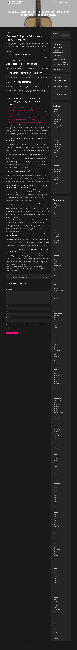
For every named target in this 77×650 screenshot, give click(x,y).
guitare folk (28, 32)
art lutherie (56, 255)
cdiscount (56, 298)
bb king (55, 269)
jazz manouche (57, 456)
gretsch (55, 377)
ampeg (55, 232)
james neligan (57, 449)
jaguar (55, 447)
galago (55, 354)
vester (55, 619)
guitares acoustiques (58, 425)
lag (54, 468)
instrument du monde (58, 445)
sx (54, 590)
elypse (55, 325)
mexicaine (56, 505)
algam (55, 215)
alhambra (56, 217)
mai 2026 (56, 109)
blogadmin (11, 32)
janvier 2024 (56, 167)
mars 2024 (56, 163)
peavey (55, 543)
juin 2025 (56, 131)
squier (55, 578)
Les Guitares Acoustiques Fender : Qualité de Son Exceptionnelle (39, 276)
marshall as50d (57, 483)
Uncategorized (57, 609)
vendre (55, 615)
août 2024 (56, 152)
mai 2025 (56, 134)
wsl (54, 634)
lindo (55, 474)
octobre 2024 (57, 148)
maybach (56, 495)
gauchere (56, 358)
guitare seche (57, 416)
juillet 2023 (56, 179)
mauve (55, 493)
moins (55, 516)
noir (54, 530)
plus (55, 547)
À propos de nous (58, 2)
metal (55, 503)
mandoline (56, 476)
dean (55, 317)
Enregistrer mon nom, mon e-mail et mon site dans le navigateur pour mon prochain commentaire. (26, 325)
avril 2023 (56, 185)
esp (54, 331)
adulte (55, 211)
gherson (55, 360)
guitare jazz (56, 406)
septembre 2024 (57, 150)
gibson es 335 (57, 364)
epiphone (56, 329)
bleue (55, 284)
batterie (55, 267)
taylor (55, 595)
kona (55, 464)
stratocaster (56, 588)
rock (55, 559)
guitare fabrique (57, 398)
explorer (55, 338)
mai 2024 (56, 158)
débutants (33, 266)
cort (55, 304)
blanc (55, 277)
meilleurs (56, 501)
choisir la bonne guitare (18, 266)
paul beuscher (57, 539)
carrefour (56, 294)
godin (55, 371)
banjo (55, 259)
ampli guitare (57, 234)
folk (24, 32)
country (55, 309)
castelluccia (56, 296)
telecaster (56, 597)
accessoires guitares (58, 205)
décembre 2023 (57, 169)
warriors (55, 628)
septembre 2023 (57, 175)
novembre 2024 (57, 146)
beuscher (56, 273)
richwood (56, 555)
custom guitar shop (58, 313)
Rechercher (55, 33)
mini (55, 514)
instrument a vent (58, 443)
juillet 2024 (56, 154)
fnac (55, 344)
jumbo (55, 460)
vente (55, 617)
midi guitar (56, 512)
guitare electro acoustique (59, 396)
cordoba (55, 302)
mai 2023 (56, 183)
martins (55, 489)
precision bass (57, 549)
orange (55, 532)
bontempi (56, 288)
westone (55, 632)
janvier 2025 (56, 142)
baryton (55, 261)
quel (55, 553)
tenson (55, 599)
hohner (55, 433)
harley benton (57, 429)
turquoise (56, 605)
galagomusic (56, 356)
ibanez (55, 437)
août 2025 (56, 127)
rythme (8, 270)
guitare (55, 381)
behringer (56, 271)
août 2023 (56, 177)
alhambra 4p (56, 224)
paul (55, 537)
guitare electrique (58, 393)
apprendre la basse (58, 244)
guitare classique (57, 385)
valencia (55, 613)
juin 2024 (56, 156)
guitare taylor (57, 418)
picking (38, 268)
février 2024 (56, 165)
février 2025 (56, 140)
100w (55, 203)
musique (56, 524)
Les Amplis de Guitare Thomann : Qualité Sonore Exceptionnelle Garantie (60, 59)
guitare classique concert (59, 387)
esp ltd (55, 333)
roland (55, 563)
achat (55, 207)
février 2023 (56, 189)
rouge (55, 566)
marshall (55, 481)
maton (55, 491)
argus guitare (57, 246)
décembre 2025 (57, 119)
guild (55, 379)
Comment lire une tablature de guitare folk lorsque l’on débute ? (22, 119)
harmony (56, 431)
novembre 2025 (57, 121)
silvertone (56, 576)
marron (55, 478)
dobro (55, 319)
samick (55, 568)
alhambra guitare (57, 226)
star (54, 584)
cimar (55, 300)
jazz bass (55, 454)
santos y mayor (57, 570)
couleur (55, 306)
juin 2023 (56, 181)
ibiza (55, 439)
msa (55, 518)
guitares (55, 423)
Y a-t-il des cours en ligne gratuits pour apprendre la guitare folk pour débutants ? (25, 117)
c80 (54, 292)
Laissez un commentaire (38, 32)
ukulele (55, 607)
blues (55, 286)
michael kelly (56, 508)
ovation (55, 534)
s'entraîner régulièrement (16, 270)
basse (55, 263)
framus (55, 348)
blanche (55, 279)
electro (55, 323)
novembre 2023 (57, 171)
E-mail (8, 311)
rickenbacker (56, 557)
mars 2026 (56, 113)
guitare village (57, 420)
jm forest (56, 458)
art (54, 250)
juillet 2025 (56, 129)
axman (55, 257)
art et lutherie (57, 253)
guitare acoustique (58, 383)
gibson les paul (57, 367)
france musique (57, 350)
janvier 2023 (56, 192)
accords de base (10, 266)
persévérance (32, 268)
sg (54, 574)
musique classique (58, 528)
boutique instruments (58, 290)
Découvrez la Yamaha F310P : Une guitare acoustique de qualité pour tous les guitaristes (60, 64)
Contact (67, 2)
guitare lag (56, 408)
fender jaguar (57, 342)
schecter (56, 572)
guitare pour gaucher (58, 412)
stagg (55, 580)
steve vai (55, 586)
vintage (55, 622)
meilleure (56, 499)
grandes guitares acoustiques (60, 375)
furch (55, 352)
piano (55, 545)
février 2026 (56, 115)
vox (54, 626)
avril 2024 (56, 160)
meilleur (55, 497)
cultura (55, 311)
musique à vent (57, 526)
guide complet (39, 266)
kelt (55, 462)
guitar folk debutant (10, 268)
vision (55, 624)
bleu (55, 282)
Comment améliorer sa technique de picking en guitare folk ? (21, 110)
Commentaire (9, 289)
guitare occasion (57, 410)
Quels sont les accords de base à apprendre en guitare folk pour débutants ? (24, 108)
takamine (56, 592)
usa (54, 611)
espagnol (56, 335)
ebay (55, 321)
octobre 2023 (57, 173)
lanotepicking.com (17, 2)
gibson (55, 362)
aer (54, 213)
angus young (57, 240)
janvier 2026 (56, 117)
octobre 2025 (57, 123)
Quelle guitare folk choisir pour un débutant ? (18, 107)
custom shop (56, 315)
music (55, 520)
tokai (55, 603)
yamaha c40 (56, 638)
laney (55, 472)
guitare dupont (57, 391)
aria (54, 248)
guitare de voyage (58, 389)
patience (27, 268)
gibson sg (56, 369)
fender (55, 340)
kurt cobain (56, 466)
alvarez (55, 228)
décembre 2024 (57, 144)
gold (55, 373)
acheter (55, 209)
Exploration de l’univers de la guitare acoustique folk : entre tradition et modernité (17, 277)
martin (55, 485)
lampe (55, 470)
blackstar (56, 275)
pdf (54, 541)
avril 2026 (56, 111)
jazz (54, 452)
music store (56, 522)
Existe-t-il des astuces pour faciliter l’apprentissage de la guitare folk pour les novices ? (26, 122)
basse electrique (57, 265)
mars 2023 (56, 187)
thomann (56, 601)
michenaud (56, 510)
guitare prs (56, 414)
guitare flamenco (57, 400)
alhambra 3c (56, 221)
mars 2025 (56, 138)
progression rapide (44, 268)
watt (55, 630)
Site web (8, 317)
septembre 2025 (57, 125)
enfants (55, 327)
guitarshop (56, 427)
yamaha (55, 636)
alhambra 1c (56, 219)
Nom (7, 305)
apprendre (56, 242)
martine (55, 487)
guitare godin (57, 404)
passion (22, 268)
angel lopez (56, 238)
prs (54, 551)
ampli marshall (57, 236)
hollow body (56, 435)
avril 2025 (56, 136)
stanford (55, 582)
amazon (55, 230)
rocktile (55, 561)
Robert (55, 92)
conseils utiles (27, 266)
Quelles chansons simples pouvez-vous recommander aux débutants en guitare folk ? (26, 120)
